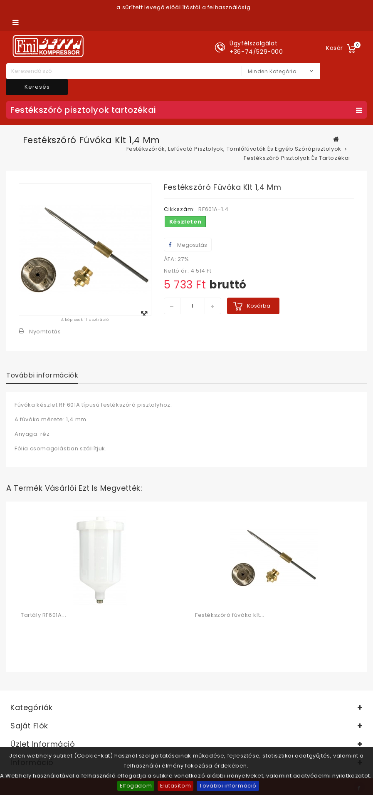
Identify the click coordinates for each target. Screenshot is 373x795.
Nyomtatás (45, 331)
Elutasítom (175, 786)
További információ (228, 786)
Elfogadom (136, 786)
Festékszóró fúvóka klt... (229, 615)
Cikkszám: (179, 209)
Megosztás (187, 245)
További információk (42, 375)
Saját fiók (29, 725)
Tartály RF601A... (43, 615)
